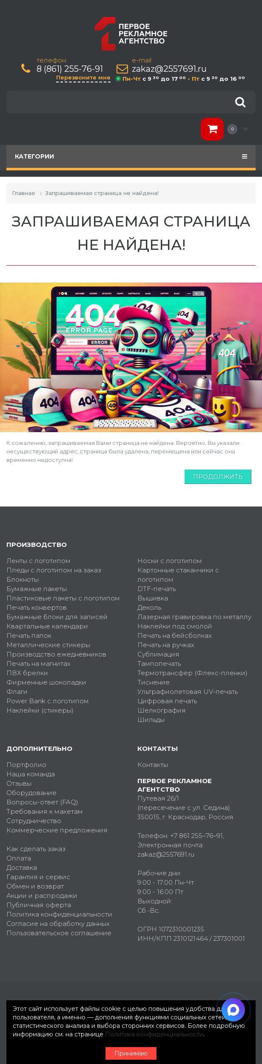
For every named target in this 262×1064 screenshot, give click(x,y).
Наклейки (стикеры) (40, 710)
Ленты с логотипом (38, 561)
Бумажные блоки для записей (57, 617)
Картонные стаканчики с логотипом (178, 574)
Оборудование (31, 793)
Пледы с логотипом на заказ (53, 570)
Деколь (149, 607)
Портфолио (26, 765)
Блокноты (22, 579)
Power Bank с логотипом (47, 701)
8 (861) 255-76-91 (70, 69)
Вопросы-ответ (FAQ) (42, 802)
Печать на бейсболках (174, 635)
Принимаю (131, 1053)
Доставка (21, 867)
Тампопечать (159, 663)
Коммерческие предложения (57, 830)
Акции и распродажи (41, 895)
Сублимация (158, 654)
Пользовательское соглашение (58, 933)
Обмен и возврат (35, 886)
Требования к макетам (44, 811)
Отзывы (18, 783)
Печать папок (28, 635)
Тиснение (153, 682)
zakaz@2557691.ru (169, 69)
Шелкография (161, 710)
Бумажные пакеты (36, 589)
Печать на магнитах (38, 663)
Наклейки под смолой (174, 626)
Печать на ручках (165, 645)
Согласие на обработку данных (58, 924)
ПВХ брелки (27, 673)
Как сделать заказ (36, 849)
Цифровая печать (167, 701)
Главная (23, 193)
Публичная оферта (38, 905)
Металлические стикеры (48, 645)
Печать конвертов (36, 607)
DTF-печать (156, 589)
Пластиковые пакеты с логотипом (63, 598)
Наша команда (30, 774)
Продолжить (218, 477)
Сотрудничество (33, 821)
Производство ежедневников (56, 654)
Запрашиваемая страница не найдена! (102, 193)
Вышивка (152, 598)
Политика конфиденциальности (59, 914)
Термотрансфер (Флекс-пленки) (192, 673)
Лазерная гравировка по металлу (194, 617)
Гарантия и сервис (38, 877)
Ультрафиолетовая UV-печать (187, 692)
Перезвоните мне (83, 77)
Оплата (18, 858)
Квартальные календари (47, 626)
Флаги (17, 692)
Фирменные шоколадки (46, 682)
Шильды (151, 720)
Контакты (152, 765)
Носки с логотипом (169, 561)
